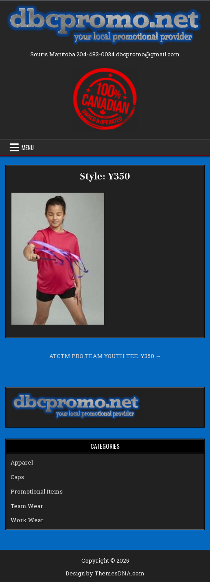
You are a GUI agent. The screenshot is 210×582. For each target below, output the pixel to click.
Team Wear (27, 506)
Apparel (22, 462)
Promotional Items (37, 491)
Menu (28, 147)
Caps (17, 477)
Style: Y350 (105, 176)
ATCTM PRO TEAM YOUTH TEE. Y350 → (105, 356)
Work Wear (27, 520)
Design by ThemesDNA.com (105, 573)
